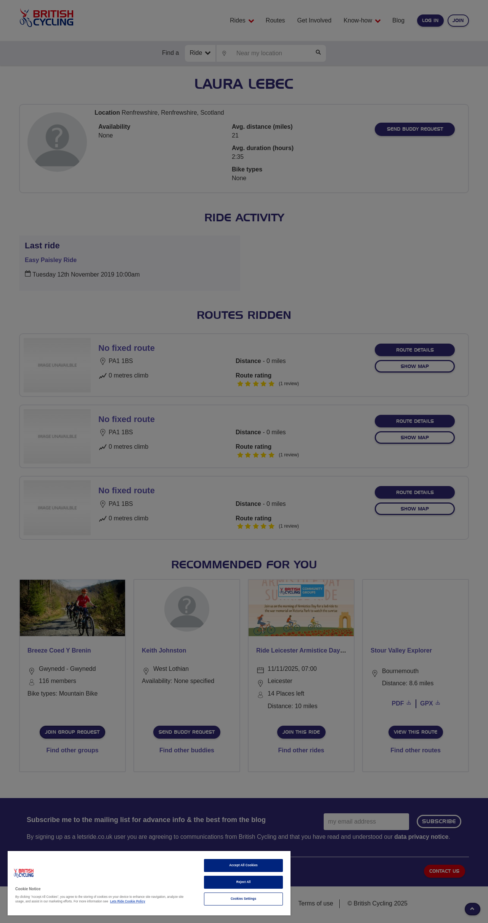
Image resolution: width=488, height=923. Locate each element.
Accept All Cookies (243, 865)
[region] (149, 883)
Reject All (243, 882)
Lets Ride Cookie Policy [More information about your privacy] (127, 901)
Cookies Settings (243, 899)
